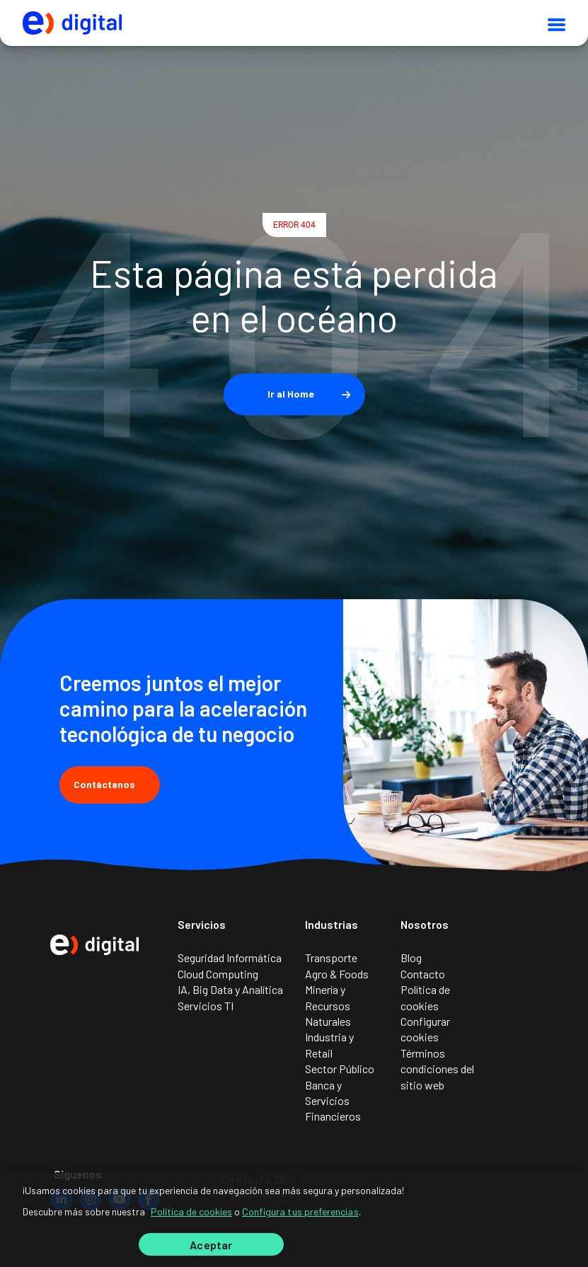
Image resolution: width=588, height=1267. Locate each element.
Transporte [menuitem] (331, 957)
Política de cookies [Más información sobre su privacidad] (191, 1211)
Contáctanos (110, 784)
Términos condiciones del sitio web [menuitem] (437, 1069)
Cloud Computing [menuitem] (218, 973)
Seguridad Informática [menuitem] (230, 957)
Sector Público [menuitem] (339, 1068)
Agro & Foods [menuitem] (337, 973)
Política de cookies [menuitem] (425, 997)
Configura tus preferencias (300, 1211)
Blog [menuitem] (411, 957)
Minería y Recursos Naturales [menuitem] (328, 1005)
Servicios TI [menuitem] (206, 1005)
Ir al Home (290, 394)
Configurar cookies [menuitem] (425, 1028)
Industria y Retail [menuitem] (329, 1044)
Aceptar (211, 1244)
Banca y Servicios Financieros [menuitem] (333, 1100)
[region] (294, 1219)
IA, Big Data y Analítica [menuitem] (230, 989)
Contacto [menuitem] (422, 973)
